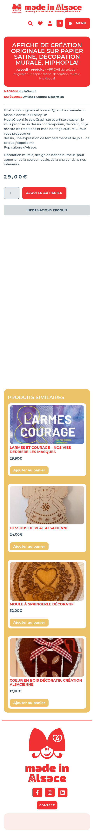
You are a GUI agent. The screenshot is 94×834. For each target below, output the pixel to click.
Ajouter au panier (44, 193)
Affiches (29, 97)
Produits (37, 69)
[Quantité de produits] (11, 193)
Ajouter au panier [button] (29, 470)
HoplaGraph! (27, 91)
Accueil (22, 69)
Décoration (56, 97)
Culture (41, 97)
